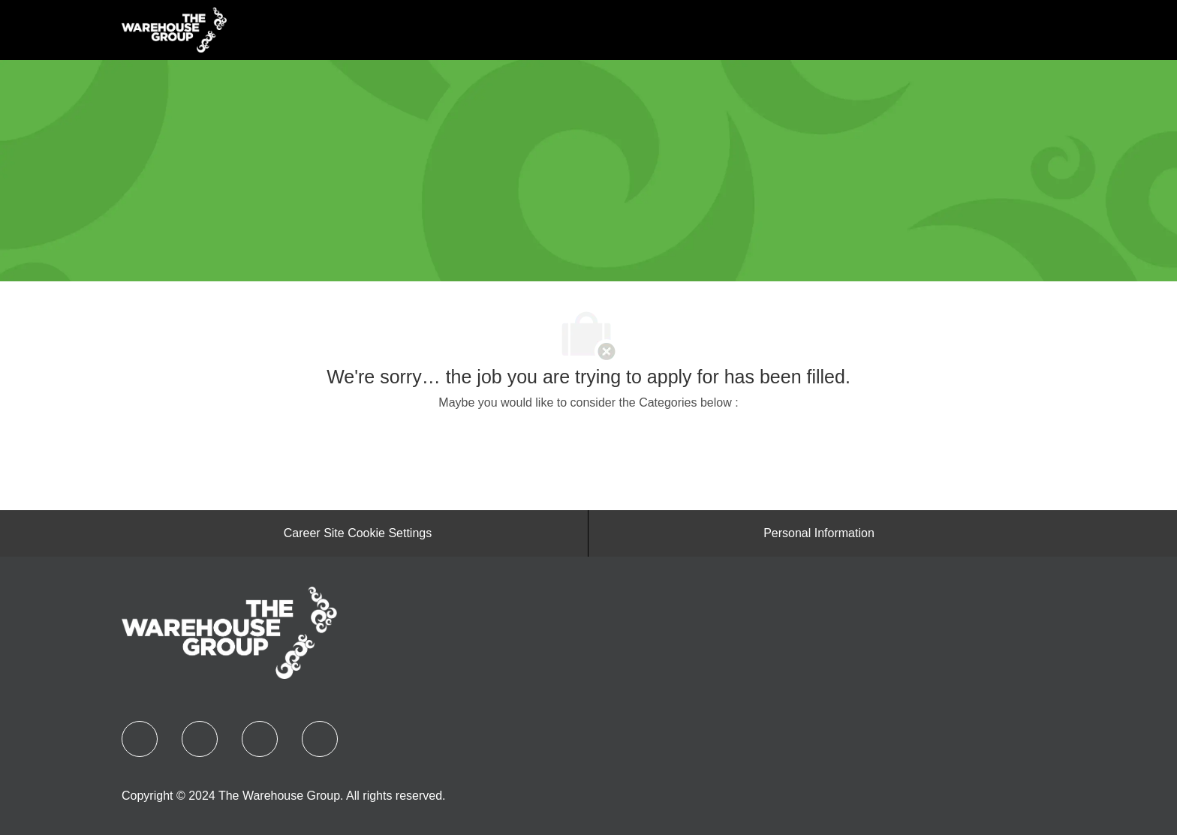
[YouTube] (260, 739)
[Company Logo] (174, 29)
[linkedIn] (200, 739)
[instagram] (320, 739)
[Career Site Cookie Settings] (358, 533)
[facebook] (140, 739)
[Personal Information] (819, 533)
